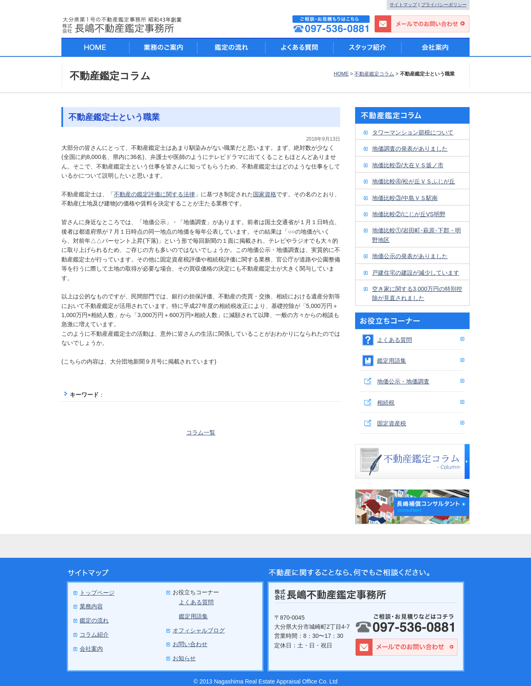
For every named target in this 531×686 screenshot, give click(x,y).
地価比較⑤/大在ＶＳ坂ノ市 (407, 165)
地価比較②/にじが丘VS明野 (409, 214)
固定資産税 (391, 423)
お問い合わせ (190, 644)
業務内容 (91, 606)
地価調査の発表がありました (410, 148)
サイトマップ (403, 4)
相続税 (386, 402)
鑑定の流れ (231, 47)
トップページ (97, 592)
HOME (341, 74)
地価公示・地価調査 (403, 381)
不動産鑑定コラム (374, 74)
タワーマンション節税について (412, 132)
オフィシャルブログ (199, 630)
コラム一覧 (200, 432)
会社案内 (436, 47)
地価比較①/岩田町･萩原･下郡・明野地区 (416, 235)
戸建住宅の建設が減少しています (415, 272)
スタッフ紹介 (368, 47)
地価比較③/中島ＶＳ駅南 (405, 198)
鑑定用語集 (391, 360)
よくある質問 (394, 340)
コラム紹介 (94, 634)
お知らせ (184, 658)
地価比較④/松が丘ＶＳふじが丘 (413, 181)
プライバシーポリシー (444, 4)
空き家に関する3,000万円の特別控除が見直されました (417, 293)
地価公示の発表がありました (410, 256)
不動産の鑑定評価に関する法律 (154, 194)
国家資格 (264, 194)
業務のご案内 (163, 47)
